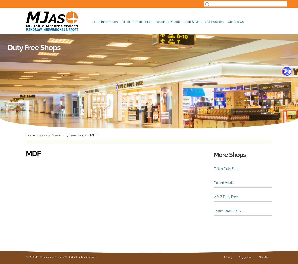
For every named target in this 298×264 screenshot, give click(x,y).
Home (30, 135)
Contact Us (236, 21)
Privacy (228, 257)
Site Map (264, 257)
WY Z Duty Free (226, 197)
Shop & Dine (192, 21)
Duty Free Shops (73, 135)
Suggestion (245, 257)
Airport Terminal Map (137, 22)
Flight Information (105, 21)
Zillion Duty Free (226, 169)
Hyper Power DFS (227, 211)
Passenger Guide (167, 21)
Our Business (214, 21)
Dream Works (224, 183)
